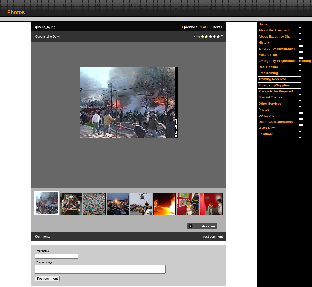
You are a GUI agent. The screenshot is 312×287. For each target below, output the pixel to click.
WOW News (267, 128)
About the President (273, 30)
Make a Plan (267, 55)
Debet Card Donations (275, 122)
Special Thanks (270, 97)
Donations (266, 115)
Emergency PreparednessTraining (284, 61)
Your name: (42, 250)
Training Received (272, 79)
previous (191, 26)
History (264, 42)
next (216, 26)
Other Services (269, 103)
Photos (263, 109)
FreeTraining (268, 73)
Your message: (45, 261)
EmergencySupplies (273, 85)
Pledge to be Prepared (275, 91)
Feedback (265, 134)
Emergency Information (276, 48)
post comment (213, 236)
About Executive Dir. (274, 36)
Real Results (268, 67)
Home (262, 24)
